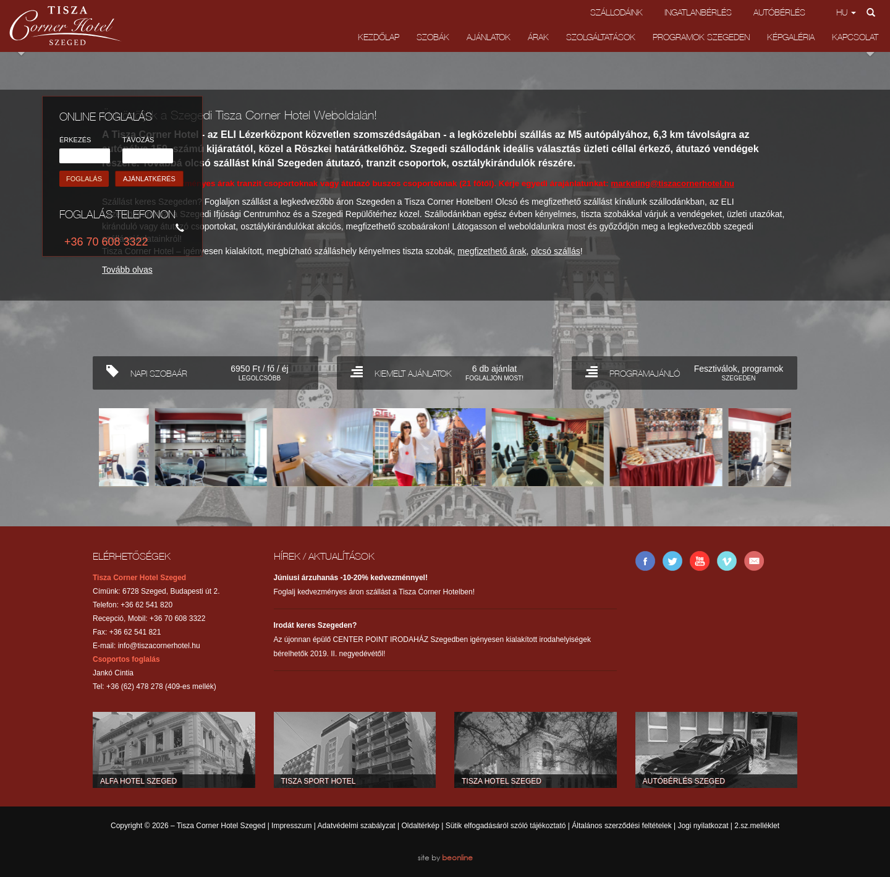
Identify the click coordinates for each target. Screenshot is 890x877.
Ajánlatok (489, 37)
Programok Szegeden (701, 37)
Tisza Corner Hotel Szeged (65, 25)
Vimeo (727, 561)
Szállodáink (616, 12)
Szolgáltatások (600, 37)
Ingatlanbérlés (698, 12)
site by (445, 857)
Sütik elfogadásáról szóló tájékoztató (506, 825)
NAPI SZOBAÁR (207, 371)
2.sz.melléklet (756, 825)
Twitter (672, 561)
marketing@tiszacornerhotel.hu (672, 183)
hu (846, 12)
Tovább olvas (127, 270)
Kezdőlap (378, 37)
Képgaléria (791, 37)
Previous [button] (74, 71)
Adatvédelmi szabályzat (357, 825)
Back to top (444, 528)
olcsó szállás (555, 251)
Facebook (645, 561)
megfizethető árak (491, 251)
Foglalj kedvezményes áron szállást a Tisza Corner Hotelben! (374, 584)
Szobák (433, 37)
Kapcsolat (855, 37)
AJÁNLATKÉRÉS (149, 178)
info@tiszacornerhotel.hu (159, 645)
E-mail (754, 561)
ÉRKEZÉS (75, 139)
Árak (538, 37)
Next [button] (816, 71)
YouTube (700, 561)
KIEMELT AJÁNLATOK (447, 371)
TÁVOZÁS (138, 139)
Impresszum (291, 825)
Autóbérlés (779, 12)
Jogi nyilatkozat (702, 825)
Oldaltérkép (420, 825)
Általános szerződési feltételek (621, 825)
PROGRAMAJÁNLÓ (686, 371)
